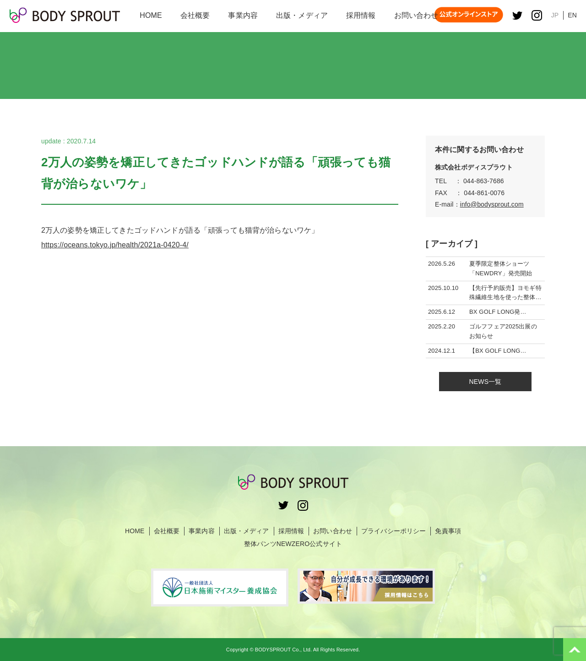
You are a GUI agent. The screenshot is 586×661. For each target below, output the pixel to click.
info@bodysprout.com (492, 204)
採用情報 (291, 531)
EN (572, 15)
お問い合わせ (332, 531)
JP (555, 15)
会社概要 (167, 531)
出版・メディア (246, 531)
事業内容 (202, 531)
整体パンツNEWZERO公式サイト (293, 543)
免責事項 (448, 531)
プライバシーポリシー (393, 531)
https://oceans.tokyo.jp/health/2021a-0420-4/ (115, 245)
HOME (135, 531)
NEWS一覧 (485, 381)
